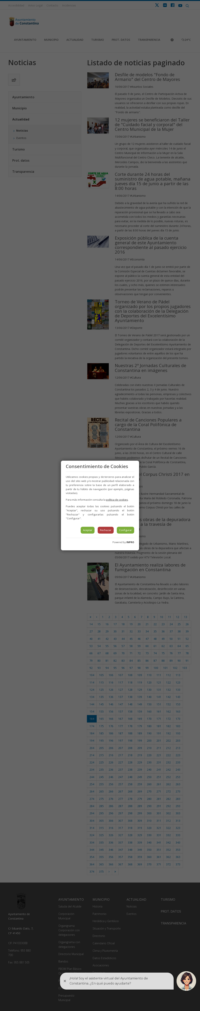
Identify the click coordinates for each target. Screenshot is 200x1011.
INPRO (130, 542)
